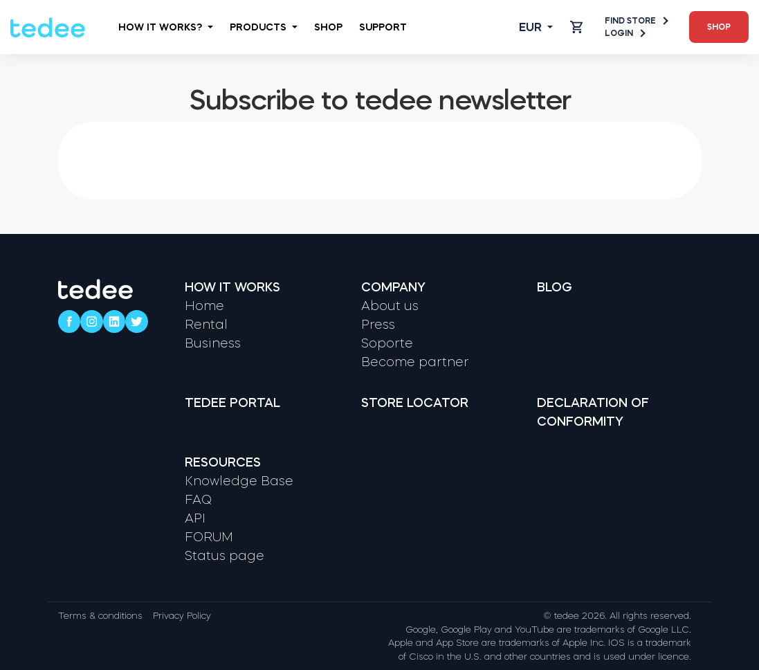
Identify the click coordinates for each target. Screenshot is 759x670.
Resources (223, 462)
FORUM (209, 537)
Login (624, 33)
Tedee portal (232, 403)
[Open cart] (576, 27)
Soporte (387, 343)
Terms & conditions (100, 615)
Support (383, 27)
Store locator (414, 403)
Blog (554, 287)
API (195, 518)
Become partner (415, 362)
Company (393, 287)
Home (204, 306)
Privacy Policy (182, 615)
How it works (232, 287)
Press (378, 324)
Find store (636, 21)
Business (213, 343)
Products (264, 27)
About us (390, 306)
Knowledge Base (239, 481)
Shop (328, 27)
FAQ (198, 500)
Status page (224, 556)
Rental (206, 324)
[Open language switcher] (525, 27)
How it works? (165, 27)
